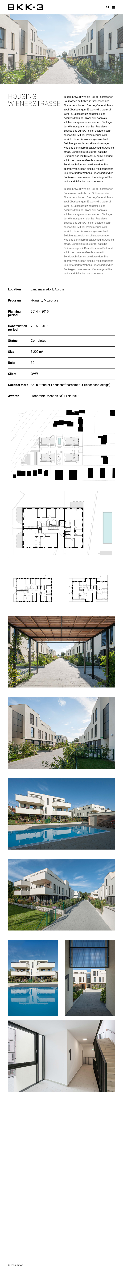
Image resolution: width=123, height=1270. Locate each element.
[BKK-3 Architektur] (25, 7)
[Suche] (106, 7)
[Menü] (113, 7)
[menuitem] (106, 7)
